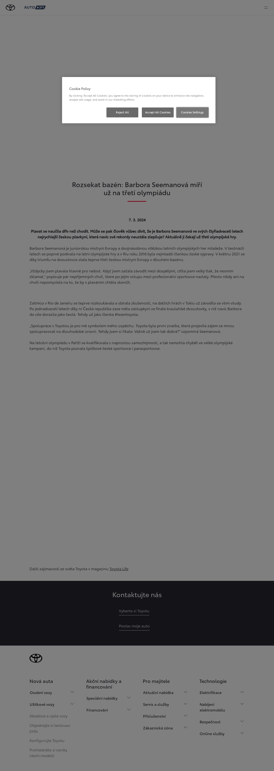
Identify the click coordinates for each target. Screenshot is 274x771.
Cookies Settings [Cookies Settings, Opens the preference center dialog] (192, 112)
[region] (138, 100)
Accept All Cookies (157, 112)
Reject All (122, 112)
